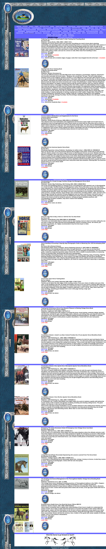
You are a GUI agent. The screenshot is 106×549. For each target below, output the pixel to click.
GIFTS (83, 33)
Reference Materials (66, 33)
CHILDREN (71, 36)
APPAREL (25, 26)
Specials (49, 34)
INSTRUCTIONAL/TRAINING (53, 36)
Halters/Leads (81, 31)
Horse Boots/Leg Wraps (92, 31)
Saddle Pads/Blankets (61, 26)
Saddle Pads (90, 28)
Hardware (65, 31)
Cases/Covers (67, 28)
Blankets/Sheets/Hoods (32, 31)
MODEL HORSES (29, 33)
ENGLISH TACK (76, 28)
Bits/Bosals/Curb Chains (97, 26)
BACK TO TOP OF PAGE (60, 114)
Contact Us (70, 34)
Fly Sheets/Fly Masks (45, 31)
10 (68, 37)
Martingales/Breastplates (53, 29)
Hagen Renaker (77, 33)
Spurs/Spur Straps (57, 28)
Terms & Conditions (58, 34)
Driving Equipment (95, 29)
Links (65, 34)
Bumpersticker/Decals (92, 33)
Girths (96, 28)
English (36, 26)
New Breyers (38, 33)
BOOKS (101, 33)
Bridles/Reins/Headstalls (83, 26)
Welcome (18, 26)
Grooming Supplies (56, 31)
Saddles (52, 26)
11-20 (70, 37)
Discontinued (46, 33)
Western (31, 26)
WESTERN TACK (44, 26)
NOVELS (64, 36)
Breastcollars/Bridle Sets (24, 28)
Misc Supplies (72, 31)
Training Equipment (37, 28)
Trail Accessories (47, 28)
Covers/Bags (86, 29)
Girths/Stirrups (71, 26)
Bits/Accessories (41, 29)
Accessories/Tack (55, 33)
